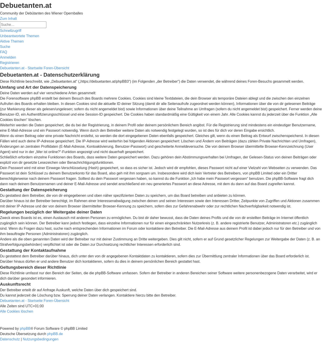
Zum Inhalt (8, 18)
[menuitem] (19, 36)
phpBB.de (55, 334)
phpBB (25, 328)
